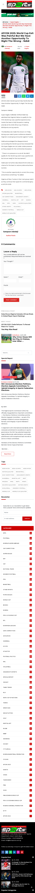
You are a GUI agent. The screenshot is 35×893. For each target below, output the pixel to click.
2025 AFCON (28, 188)
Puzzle (6, 282)
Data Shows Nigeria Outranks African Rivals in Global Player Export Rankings (17, 310)
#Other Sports (23, 475)
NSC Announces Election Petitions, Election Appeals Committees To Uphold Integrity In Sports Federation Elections (17, 378)
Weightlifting (17, 703)
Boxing (17, 595)
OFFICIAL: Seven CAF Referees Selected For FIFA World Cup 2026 (22, 866)
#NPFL (18, 471)
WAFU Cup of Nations (17, 688)
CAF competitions (7, 194)
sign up (27, 508)
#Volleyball (6, 478)
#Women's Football (19, 478)
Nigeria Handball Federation (17, 796)
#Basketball (20, 462)
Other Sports (6, 204)
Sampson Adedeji (10, 46)
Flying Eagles (17, 585)
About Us (21, 888)
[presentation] (12, 509)
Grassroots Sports (22, 194)
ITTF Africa (17, 739)
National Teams (17, 559)
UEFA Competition (17, 621)
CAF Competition (18, 538)
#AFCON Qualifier (7, 462)
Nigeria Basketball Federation (17, 744)
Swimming (17, 729)
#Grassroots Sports (23, 465)
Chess (17, 765)
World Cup (20, 207)
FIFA (17, 569)
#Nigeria (5, 471)
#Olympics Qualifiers (9, 475)
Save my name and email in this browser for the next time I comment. (18, 291)
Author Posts (10, 234)
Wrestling (17, 698)
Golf (17, 708)
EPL (17, 611)
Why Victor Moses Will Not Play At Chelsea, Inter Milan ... (22, 335)
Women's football (17, 564)
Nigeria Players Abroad (9, 370)
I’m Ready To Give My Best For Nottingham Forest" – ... (22, 853)
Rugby (17, 719)
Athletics (17, 641)
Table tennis (17, 677)
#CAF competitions (8, 465)
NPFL (8, 201)
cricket (17, 672)
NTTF (17, 801)
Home (5, 22)
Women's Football (8, 207)
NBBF (17, 724)
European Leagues (17, 616)
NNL (3, 201)
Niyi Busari (16, 332)
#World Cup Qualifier (20, 481)
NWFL (14, 201)
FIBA (17, 775)
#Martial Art (16, 468)
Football (18, 528)
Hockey (17, 734)
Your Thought (8, 259)
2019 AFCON (8, 188)
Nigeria (28, 198)
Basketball (19, 191)
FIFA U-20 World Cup (17, 605)
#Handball (5, 468)
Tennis (17, 693)
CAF (17, 554)
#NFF (24, 468)
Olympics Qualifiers (25, 201)
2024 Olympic (18, 188)
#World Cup (6, 481)
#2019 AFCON (6, 458)
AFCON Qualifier (7, 191)
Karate (17, 760)
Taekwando (17, 770)
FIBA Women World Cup (17, 785)
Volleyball (17, 204)
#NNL (12, 471)
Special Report (17, 667)
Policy (14, 888)
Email (21, 274)
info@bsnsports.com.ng (13, 830)
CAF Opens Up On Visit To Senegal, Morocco (20, 875)
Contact (7, 888)
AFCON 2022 (17, 806)
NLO (17, 683)
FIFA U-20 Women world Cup (17, 791)
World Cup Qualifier (9, 211)
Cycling (17, 749)
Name (6, 274)
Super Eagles (14, 22)
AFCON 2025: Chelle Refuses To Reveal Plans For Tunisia (17, 321)
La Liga (17, 636)
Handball (5, 198)
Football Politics (17, 647)
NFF (22, 198)
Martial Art (15, 198)
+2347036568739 (17, 828)
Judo (17, 780)
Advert (28, 888)
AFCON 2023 (17, 755)
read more (7, 444)
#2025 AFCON (27, 458)
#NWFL (24, 471)
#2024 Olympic (16, 458)
